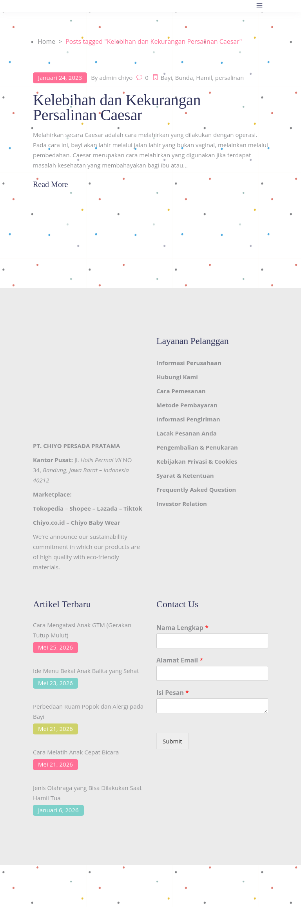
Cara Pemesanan (181, 391)
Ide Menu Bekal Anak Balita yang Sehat (86, 671)
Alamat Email (179, 660)
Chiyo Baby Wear (95, 522)
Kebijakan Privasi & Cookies (196, 461)
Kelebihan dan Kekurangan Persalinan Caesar (117, 107)
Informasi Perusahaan (188, 363)
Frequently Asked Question (196, 489)
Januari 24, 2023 (60, 77)
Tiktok (132, 508)
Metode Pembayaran (187, 405)
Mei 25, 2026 (55, 647)
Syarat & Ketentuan (185, 475)
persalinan (229, 77)
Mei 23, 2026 (55, 683)
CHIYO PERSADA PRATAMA (81, 446)
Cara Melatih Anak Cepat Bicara (76, 752)
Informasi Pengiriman (188, 419)
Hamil (204, 77)
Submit (172, 741)
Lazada (107, 508)
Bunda (184, 77)
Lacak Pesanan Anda (186, 433)
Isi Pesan (172, 693)
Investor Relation (181, 503)
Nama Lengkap (182, 628)
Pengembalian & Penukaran (197, 447)
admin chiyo (115, 77)
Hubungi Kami (177, 377)
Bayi (166, 77)
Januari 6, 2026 (58, 810)
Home (46, 41)
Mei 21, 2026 (55, 728)
